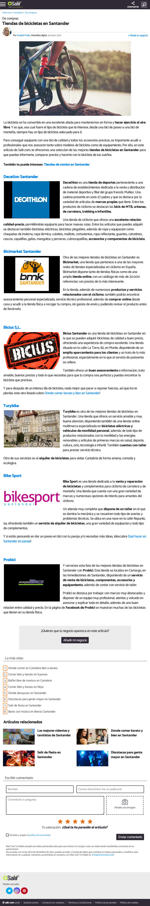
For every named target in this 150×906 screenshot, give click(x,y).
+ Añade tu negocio (138, 35)
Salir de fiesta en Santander (24, 705)
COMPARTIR (133, 5)
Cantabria (16, 7)
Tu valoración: (51, 828)
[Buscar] (144, 4)
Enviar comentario (130, 837)
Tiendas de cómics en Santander (66, 164)
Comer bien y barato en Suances (28, 674)
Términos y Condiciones (79, 902)
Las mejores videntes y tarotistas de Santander (54, 733)
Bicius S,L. (11, 327)
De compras (31, 13)
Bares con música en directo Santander (32, 711)
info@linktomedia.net (102, 855)
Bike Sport (12, 476)
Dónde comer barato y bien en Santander (72, 393)
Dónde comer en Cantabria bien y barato (33, 668)
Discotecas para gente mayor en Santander (34, 699)
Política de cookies (129, 902)
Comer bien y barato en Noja (25, 686)
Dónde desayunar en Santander (27, 693)
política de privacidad (39, 835)
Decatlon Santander (20, 177)
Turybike (11, 406)
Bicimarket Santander (22, 251)
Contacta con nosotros (53, 902)
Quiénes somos (30, 902)
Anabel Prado (23, 35)
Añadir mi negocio (75, 640)
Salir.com (6, 13)
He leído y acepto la (30, 835)
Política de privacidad (105, 902)
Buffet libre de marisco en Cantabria (30, 680)
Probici (9, 560)
